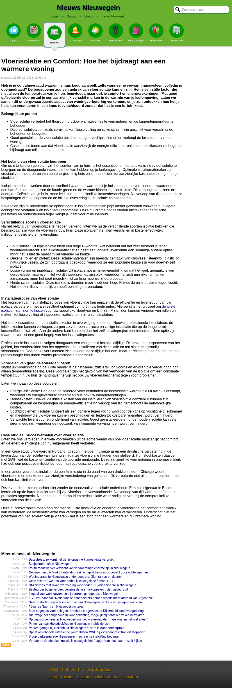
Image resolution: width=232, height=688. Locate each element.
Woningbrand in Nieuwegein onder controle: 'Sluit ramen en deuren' (75, 576)
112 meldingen (75, 32)
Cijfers (13, 32)
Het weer (95, 32)
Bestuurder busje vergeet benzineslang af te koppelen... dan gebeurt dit (78, 589)
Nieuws (54, 36)
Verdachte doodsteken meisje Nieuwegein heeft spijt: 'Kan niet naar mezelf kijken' (85, 641)
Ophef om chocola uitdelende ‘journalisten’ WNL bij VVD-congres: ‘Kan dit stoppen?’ (87, 632)
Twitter (68, 677)
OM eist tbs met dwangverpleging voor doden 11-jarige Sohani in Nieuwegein (82, 585)
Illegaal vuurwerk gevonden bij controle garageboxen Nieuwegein (74, 594)
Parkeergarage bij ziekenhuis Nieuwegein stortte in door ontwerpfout (77, 628)
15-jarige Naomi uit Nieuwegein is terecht (57, 606)
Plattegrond (34, 32)
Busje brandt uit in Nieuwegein (50, 564)
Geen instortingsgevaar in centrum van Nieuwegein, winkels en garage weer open (85, 602)
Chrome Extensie (107, 677)
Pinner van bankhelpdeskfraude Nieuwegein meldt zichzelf (69, 623)
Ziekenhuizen (176, 32)
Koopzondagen (136, 32)
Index (55, 16)
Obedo (108, 669)
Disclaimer (130, 677)
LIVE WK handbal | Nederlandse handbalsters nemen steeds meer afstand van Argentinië (91, 598)
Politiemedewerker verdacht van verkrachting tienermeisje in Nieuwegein (79, 568)
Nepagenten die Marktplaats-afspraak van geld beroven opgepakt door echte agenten (88, 572)
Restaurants (116, 32)
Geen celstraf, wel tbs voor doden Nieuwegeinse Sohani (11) (71, 581)
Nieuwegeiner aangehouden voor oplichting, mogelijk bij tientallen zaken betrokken (86, 615)
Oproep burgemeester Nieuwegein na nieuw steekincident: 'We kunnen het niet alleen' (88, 619)
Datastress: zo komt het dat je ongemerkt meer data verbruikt (71, 559)
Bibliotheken (156, 32)
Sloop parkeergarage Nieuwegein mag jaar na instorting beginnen (74, 636)
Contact (53, 677)
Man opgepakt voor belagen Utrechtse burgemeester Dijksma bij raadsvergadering (86, 611)
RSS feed (84, 677)
